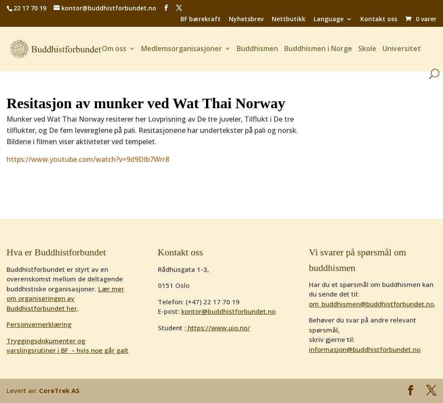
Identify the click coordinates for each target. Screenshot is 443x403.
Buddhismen (257, 49)
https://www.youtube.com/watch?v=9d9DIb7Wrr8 (87, 159)
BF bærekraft (200, 19)
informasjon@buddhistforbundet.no (365, 349)
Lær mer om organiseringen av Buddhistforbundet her (65, 298)
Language (328, 19)
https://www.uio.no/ (218, 327)
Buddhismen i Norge (318, 49)
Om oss (114, 49)
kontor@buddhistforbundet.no (228, 311)
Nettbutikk (288, 19)
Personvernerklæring (38, 324)
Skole (367, 49)
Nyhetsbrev (246, 19)
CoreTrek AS (59, 390)
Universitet (401, 49)
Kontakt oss (378, 19)
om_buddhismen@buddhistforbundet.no (371, 304)
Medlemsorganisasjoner (181, 49)
